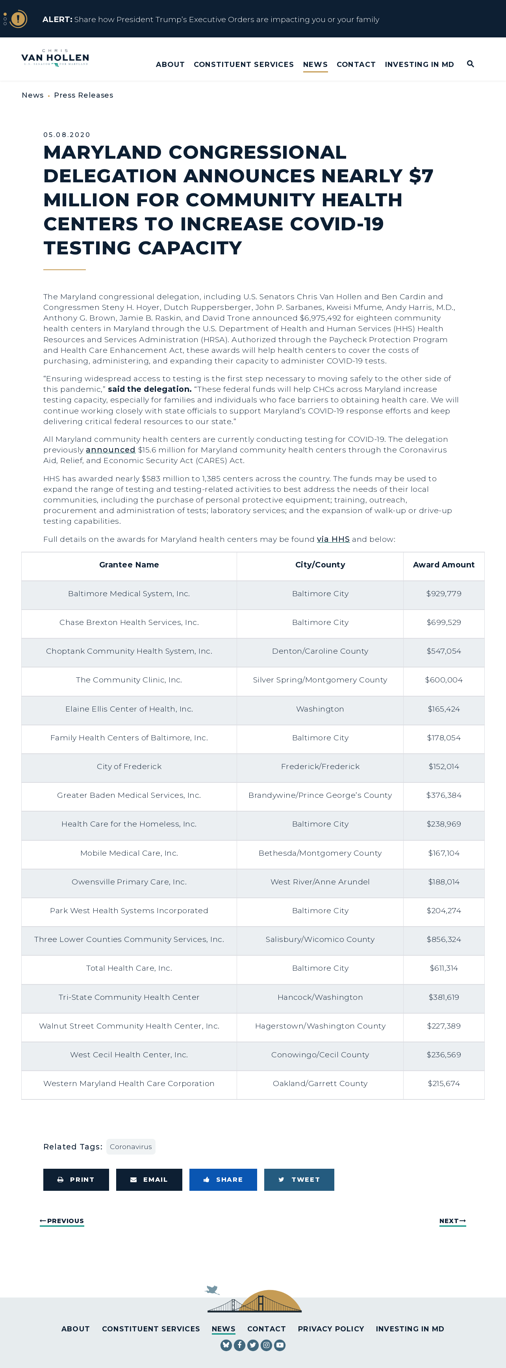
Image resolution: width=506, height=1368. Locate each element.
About (170, 64)
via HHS (333, 539)
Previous (65, 1221)
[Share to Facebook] (223, 1180)
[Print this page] (76, 1180)
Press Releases (84, 95)
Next (449, 1221)
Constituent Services (244, 64)
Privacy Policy (331, 1329)
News (315, 64)
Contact (356, 64)
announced (111, 449)
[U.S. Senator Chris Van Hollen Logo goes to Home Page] (60, 59)
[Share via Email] (149, 1180)
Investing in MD (419, 64)
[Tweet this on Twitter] (299, 1180)
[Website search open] (465, 64)
